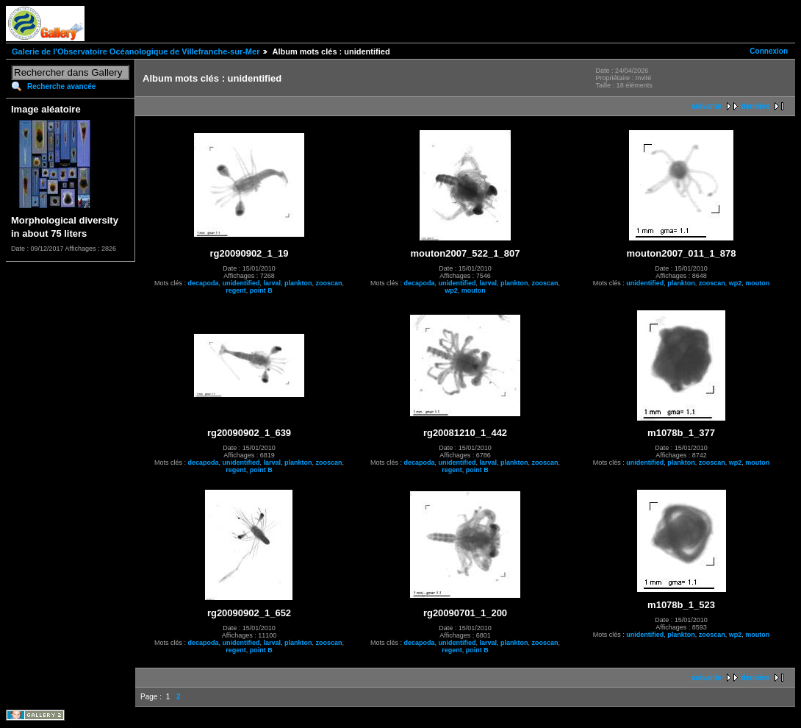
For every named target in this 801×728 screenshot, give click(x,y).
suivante (707, 106)
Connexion (769, 51)
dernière (755, 106)
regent (236, 290)
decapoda (202, 283)
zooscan (329, 283)
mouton (473, 290)
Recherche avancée (61, 86)
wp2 (451, 290)
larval (272, 283)
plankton (298, 283)
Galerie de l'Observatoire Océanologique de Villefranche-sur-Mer (135, 51)
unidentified (240, 283)
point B (261, 290)
